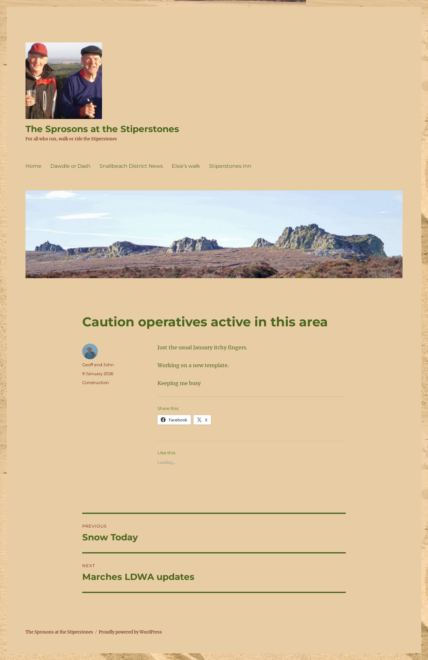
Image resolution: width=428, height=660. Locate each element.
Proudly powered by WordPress (130, 632)
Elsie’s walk (186, 166)
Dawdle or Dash (70, 166)
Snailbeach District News (131, 166)
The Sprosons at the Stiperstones (102, 128)
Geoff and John (98, 364)
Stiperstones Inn (230, 166)
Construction (95, 382)
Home (33, 166)
